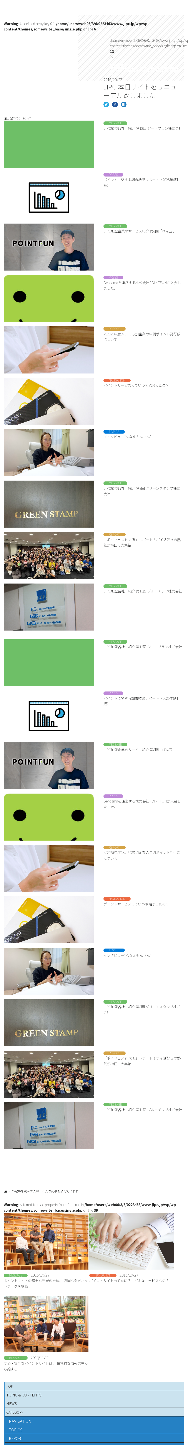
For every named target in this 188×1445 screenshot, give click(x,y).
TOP (9, 1386)
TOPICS (15, 1429)
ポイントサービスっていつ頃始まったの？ (136, 385)
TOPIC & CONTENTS (24, 1395)
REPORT (16, 1438)
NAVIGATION (20, 1421)
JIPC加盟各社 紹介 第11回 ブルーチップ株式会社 (142, 591)
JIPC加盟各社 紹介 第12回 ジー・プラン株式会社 (142, 128)
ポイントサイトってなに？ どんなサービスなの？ (129, 1280)
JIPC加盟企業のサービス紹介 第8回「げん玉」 (139, 231)
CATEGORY (14, 1412)
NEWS (11, 1403)
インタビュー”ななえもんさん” (127, 436)
